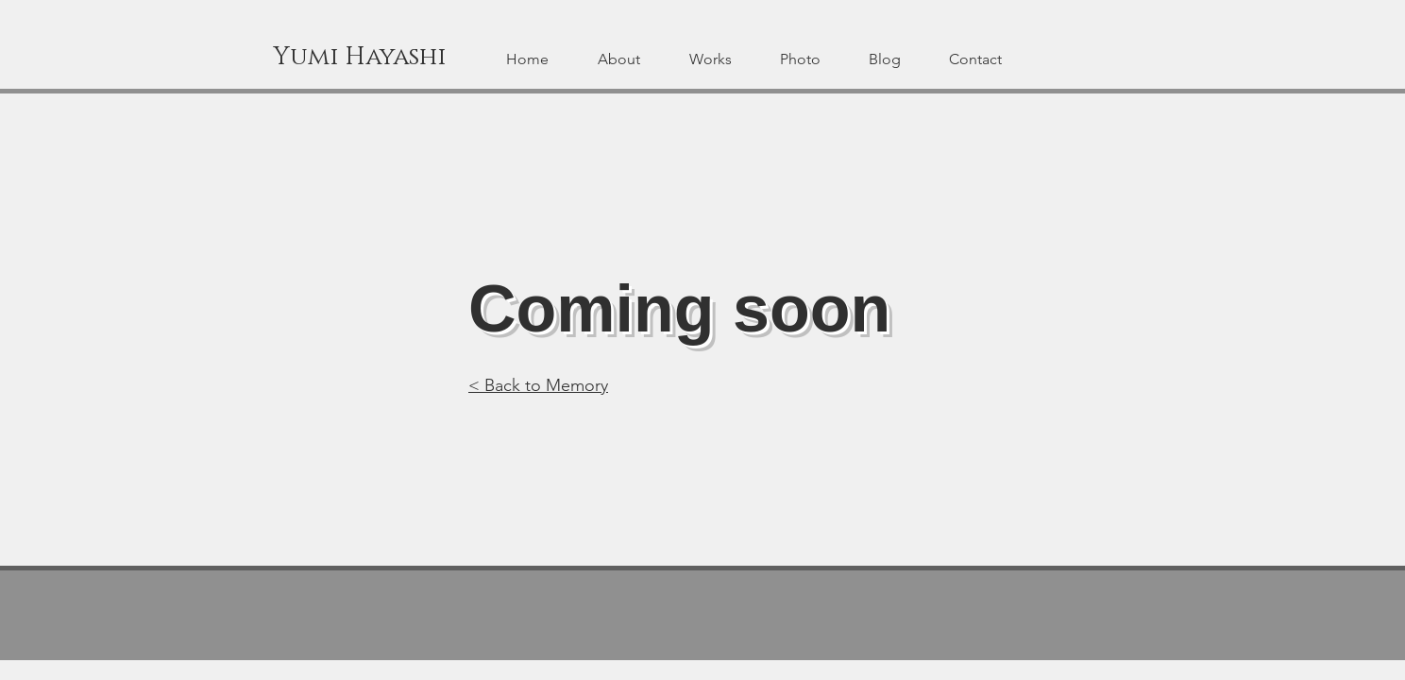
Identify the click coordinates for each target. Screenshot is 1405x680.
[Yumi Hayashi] (359, 57)
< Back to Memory (538, 385)
